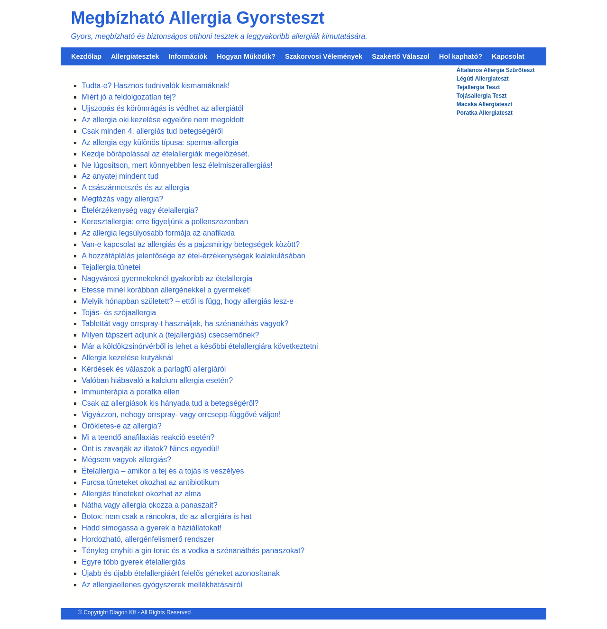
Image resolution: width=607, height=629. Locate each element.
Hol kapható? (460, 56)
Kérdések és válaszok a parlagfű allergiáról (154, 369)
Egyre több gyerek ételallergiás (133, 562)
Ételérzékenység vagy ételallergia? (140, 210)
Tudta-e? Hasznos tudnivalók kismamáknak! (156, 86)
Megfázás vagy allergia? (122, 199)
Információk (188, 56)
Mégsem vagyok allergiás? (126, 460)
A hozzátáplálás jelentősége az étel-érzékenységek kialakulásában (193, 256)
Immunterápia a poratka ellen (131, 392)
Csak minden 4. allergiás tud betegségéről (152, 131)
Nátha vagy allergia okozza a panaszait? (149, 505)
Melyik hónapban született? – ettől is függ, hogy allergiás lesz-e (188, 301)
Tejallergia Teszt (478, 87)
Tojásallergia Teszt (482, 95)
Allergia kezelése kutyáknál (127, 358)
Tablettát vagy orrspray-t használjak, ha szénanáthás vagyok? (185, 323)
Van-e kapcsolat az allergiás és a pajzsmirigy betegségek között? (191, 244)
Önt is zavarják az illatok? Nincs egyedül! (150, 449)
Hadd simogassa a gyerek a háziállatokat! (151, 528)
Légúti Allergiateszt (483, 78)
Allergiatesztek (135, 56)
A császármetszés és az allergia (135, 187)
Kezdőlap (86, 56)
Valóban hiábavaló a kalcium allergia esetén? (157, 380)
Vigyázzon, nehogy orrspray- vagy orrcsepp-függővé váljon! (181, 414)
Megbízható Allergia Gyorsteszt (197, 17)
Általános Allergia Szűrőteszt (496, 70)
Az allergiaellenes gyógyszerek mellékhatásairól (162, 585)
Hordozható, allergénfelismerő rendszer (148, 539)
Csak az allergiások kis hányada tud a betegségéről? (170, 403)
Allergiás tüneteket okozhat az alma (141, 494)
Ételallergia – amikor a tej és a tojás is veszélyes (163, 471)
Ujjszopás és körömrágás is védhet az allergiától (162, 108)
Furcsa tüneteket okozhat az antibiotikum (150, 482)
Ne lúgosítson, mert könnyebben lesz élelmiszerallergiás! (177, 165)
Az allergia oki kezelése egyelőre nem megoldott (163, 120)
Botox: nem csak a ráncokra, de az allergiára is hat (166, 516)
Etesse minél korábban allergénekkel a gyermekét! (166, 290)
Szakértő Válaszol (401, 56)
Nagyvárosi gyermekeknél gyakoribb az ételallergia (167, 278)
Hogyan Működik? (246, 56)
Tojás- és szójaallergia (119, 313)
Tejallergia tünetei (111, 267)
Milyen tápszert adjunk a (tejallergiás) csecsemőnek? (170, 335)
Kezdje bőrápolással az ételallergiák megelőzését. (165, 154)
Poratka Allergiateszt (485, 112)
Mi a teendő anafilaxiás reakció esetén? (148, 437)
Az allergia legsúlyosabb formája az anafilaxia (158, 233)
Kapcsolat (508, 56)
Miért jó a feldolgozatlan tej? (129, 97)
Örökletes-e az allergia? (121, 426)
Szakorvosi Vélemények (323, 56)
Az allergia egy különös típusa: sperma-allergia (160, 142)
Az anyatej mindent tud (120, 176)
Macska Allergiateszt (485, 104)
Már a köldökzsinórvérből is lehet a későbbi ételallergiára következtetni (200, 346)
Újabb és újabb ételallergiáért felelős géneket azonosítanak (181, 573)
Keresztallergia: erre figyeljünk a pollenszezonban (165, 222)
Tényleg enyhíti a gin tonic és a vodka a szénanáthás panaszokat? (193, 551)
